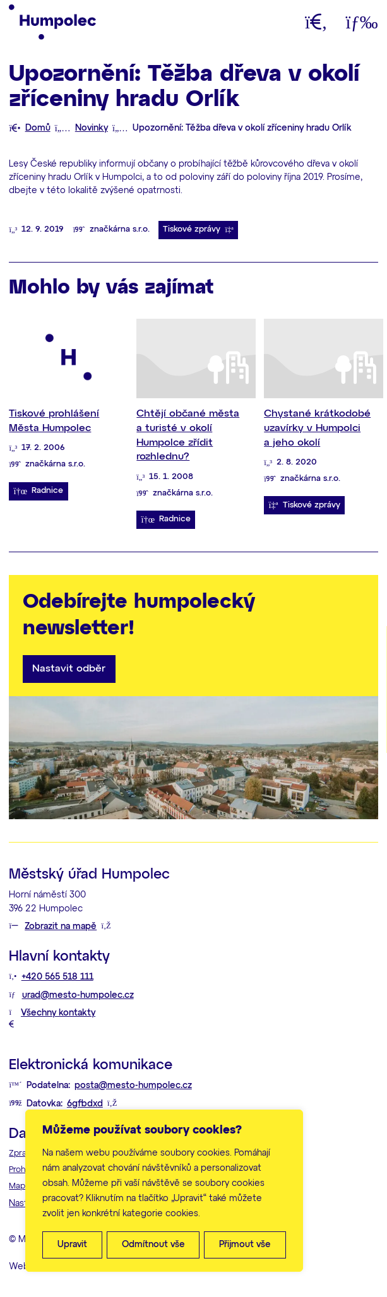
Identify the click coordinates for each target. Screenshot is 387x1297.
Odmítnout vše (153, 1244)
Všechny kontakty (58, 1013)
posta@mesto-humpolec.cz (133, 1085)
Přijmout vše (245, 1244)
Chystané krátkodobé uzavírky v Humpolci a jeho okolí (317, 427)
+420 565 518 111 (57, 977)
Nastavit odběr (68, 668)
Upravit (72, 1244)
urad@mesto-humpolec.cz (78, 995)
